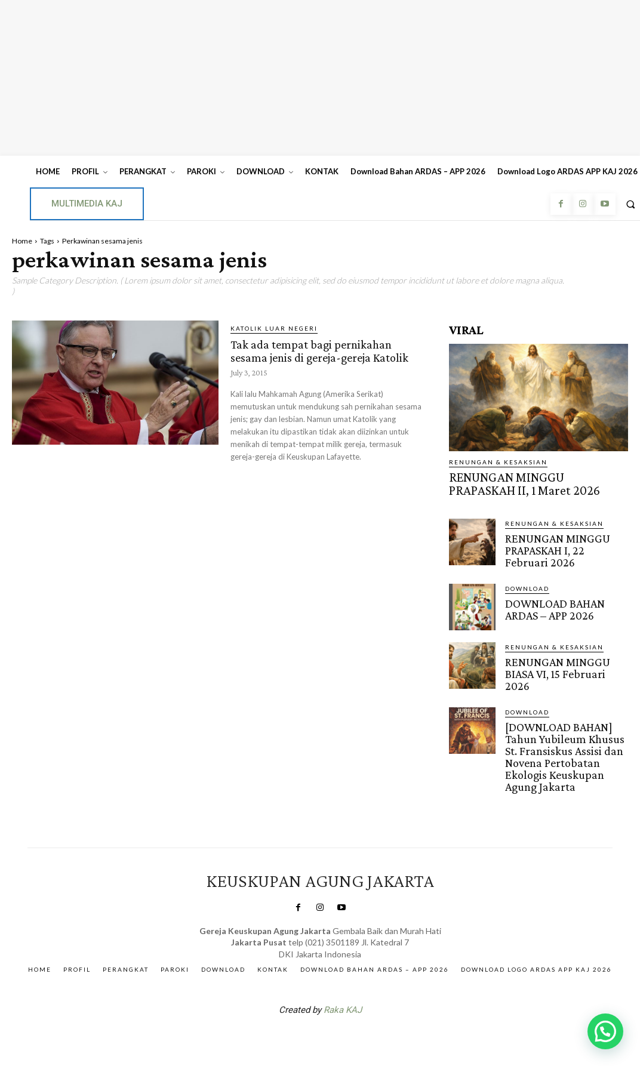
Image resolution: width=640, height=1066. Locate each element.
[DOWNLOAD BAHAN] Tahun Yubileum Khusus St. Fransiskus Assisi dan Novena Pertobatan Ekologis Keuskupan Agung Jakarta (566, 728)
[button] (605, 1031)
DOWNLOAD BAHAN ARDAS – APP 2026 (566, 596)
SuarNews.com (301, 1002)
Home (22, 240)
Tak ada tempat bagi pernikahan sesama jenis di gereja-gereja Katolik (322, 356)
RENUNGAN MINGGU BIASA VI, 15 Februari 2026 (563, 655)
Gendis (356, 1002)
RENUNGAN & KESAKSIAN (498, 462)
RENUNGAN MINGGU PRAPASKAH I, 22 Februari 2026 (558, 541)
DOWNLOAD (527, 577)
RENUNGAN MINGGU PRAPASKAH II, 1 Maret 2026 (527, 481)
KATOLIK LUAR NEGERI (274, 328)
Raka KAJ (343, 971)
